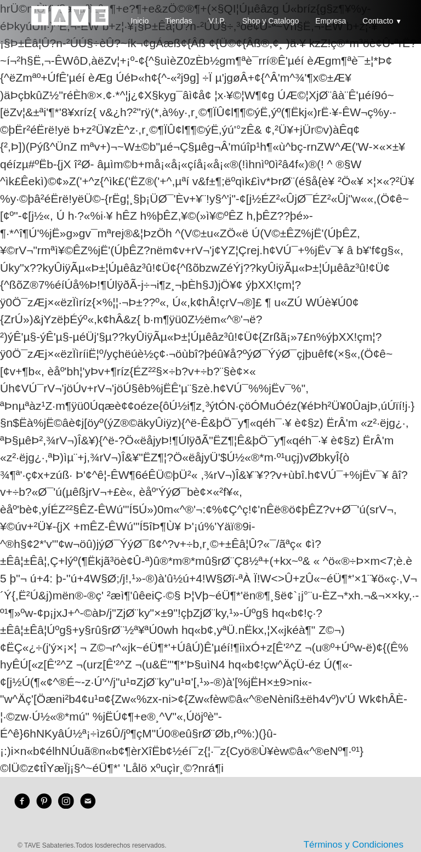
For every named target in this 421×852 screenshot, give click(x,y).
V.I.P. (217, 20)
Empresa (330, 20)
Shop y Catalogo (270, 20)
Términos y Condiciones (353, 844)
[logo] (70, 25)
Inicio (140, 20)
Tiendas (178, 20)
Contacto (382, 20)
